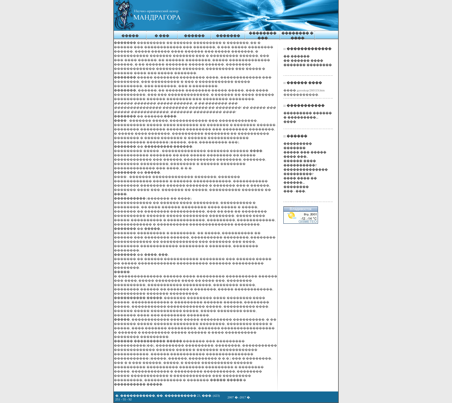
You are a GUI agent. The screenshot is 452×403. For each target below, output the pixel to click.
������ (194, 36)
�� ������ (296, 56)
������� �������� (307, 65)
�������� (296, 187)
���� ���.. (295, 156)
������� (228, 36)
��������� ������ (307, 113)
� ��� (162, 36)
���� (289, 121)
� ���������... (300, 117)
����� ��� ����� (304, 152)
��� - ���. (294, 191)
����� (130, 36)
